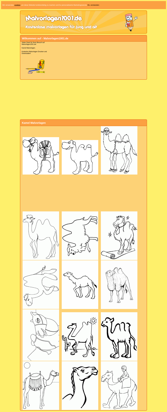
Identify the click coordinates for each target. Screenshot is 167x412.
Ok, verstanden (93, 5)
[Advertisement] (82, 60)
